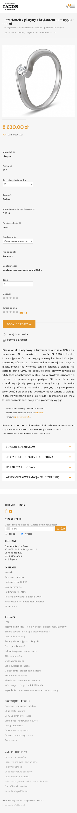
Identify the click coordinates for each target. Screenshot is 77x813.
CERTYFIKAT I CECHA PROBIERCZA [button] (38, 470)
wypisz (26, 547)
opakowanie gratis (22, 430)
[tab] (38, 459)
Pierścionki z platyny (53, 27)
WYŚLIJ (61, 541)
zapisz (10, 547)
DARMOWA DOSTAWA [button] (38, 480)
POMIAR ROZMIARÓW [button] (38, 459)
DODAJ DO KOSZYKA (32, 324)
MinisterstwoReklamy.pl (13, 805)
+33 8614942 (12, 562)
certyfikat (39, 426)
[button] (31, 184)
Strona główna (9, 27)
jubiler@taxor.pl (28, 562)
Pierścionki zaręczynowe (29, 27)
